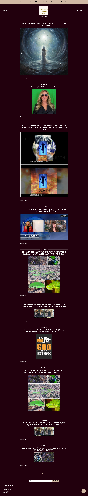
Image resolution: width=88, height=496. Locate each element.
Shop (4, 10)
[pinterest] (10, 485)
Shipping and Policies (7, 489)
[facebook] (3, 485)
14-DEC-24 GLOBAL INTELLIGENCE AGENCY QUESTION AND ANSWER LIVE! (44, 24)
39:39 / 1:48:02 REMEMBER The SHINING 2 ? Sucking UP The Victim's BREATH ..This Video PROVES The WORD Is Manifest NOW (44, 127)
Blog (6, 10)
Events (81, 10)
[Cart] (83, 491)
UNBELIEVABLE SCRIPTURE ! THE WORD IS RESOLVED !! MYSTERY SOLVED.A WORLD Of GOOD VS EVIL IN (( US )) (44, 253)
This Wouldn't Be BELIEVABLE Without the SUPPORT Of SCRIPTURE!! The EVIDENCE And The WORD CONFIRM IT (44, 305)
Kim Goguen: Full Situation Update (44, 87)
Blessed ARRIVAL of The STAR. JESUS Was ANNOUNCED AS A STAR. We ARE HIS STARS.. (44, 449)
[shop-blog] (12, 485)
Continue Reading (24, 78)
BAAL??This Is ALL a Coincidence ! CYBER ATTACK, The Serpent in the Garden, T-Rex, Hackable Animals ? (44, 424)
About (84, 10)
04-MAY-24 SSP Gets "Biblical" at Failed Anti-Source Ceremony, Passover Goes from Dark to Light (44, 210)
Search (77, 10)
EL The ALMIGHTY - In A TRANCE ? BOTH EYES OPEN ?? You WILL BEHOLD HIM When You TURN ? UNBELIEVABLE (44, 371)
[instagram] (8, 485)
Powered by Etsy (6, 492)
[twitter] (6, 485)
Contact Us (5, 488)
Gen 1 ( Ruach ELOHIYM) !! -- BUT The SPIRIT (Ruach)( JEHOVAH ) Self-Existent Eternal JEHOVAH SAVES (44, 331)
